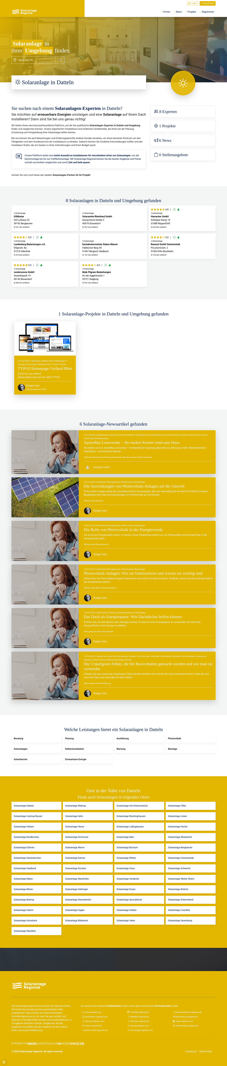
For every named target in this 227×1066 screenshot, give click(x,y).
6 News (162, 140)
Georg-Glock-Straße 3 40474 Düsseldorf (113, 218)
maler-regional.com (183, 1021)
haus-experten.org (91, 1012)
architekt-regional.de (138, 1012)
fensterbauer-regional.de (185, 1017)
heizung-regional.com (93, 1021)
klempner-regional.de (138, 1021)
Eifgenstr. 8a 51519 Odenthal (45, 246)
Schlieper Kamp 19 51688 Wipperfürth (182, 218)
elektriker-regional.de (138, 1017)
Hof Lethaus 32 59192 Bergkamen (45, 218)
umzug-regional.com (138, 1026)
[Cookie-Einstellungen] (3, 1062)
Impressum (191, 1051)
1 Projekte (165, 126)
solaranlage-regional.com (140, 1030)
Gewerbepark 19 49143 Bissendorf (45, 274)
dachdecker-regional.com (95, 1017)
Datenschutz (205, 1051)
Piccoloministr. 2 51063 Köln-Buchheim (182, 246)
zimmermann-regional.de (185, 1026)
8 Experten (165, 111)
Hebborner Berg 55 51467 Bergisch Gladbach (113, 246)
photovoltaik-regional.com (95, 1030)
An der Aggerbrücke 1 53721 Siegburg (113, 274)
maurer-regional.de (92, 1026)
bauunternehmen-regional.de (187, 1012)
